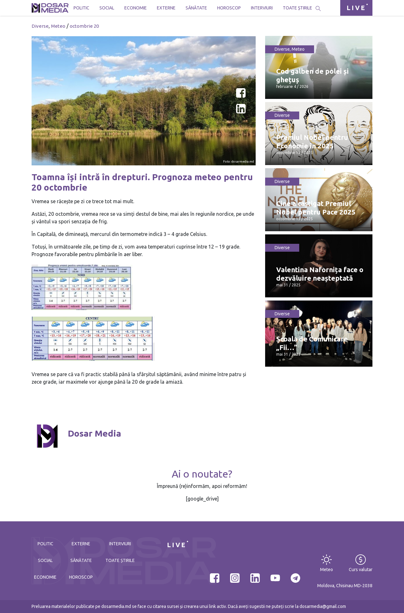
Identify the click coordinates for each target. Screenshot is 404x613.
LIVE (356, 7)
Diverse (40, 26)
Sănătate (196, 7)
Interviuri (262, 7)
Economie (135, 7)
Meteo (58, 26)
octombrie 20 (84, 26)
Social (106, 7)
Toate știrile (297, 7)
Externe (166, 7)
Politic (81, 7)
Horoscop (229, 7)
